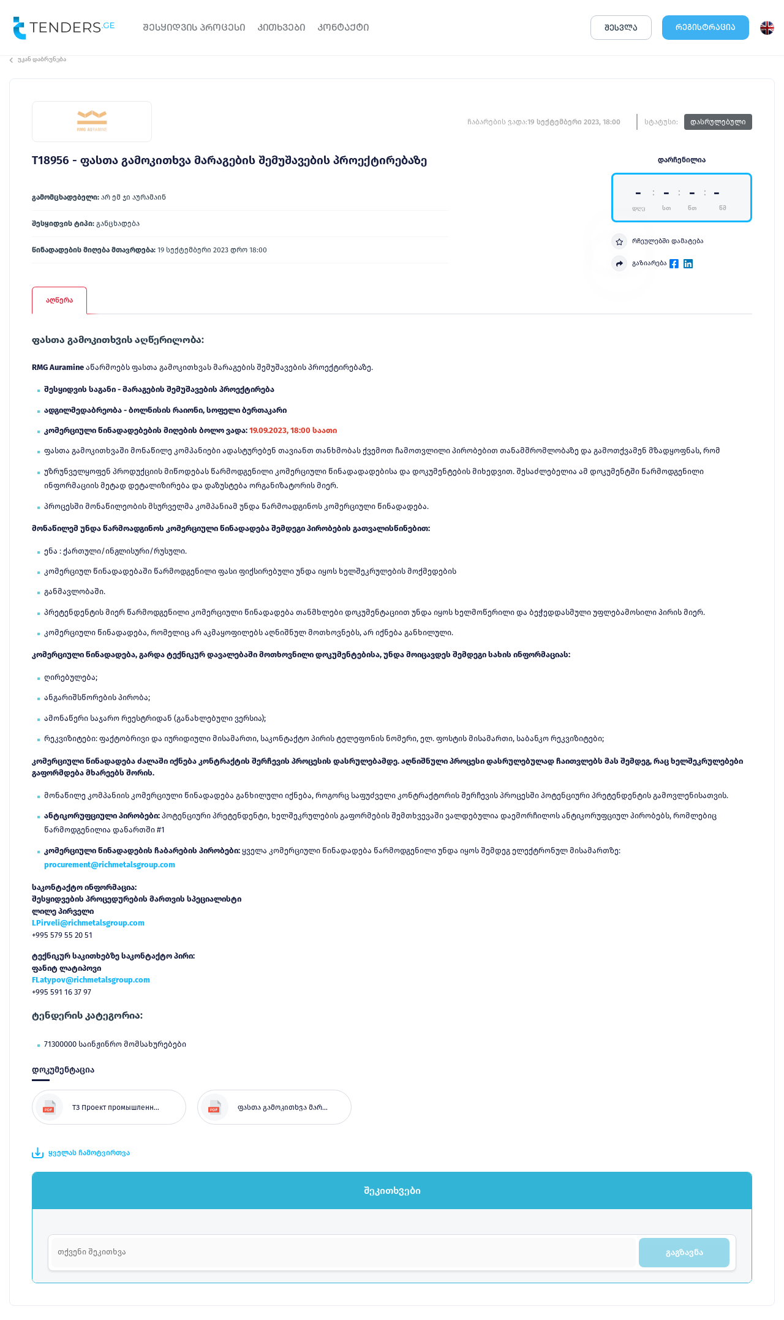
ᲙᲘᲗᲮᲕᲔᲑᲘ (281, 27)
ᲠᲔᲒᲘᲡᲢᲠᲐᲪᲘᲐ (706, 27)
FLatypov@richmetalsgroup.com (91, 979)
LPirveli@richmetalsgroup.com (88, 922)
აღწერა (59, 300)
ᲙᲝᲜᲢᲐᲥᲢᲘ (343, 27)
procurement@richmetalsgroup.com (109, 864)
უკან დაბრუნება (37, 59)
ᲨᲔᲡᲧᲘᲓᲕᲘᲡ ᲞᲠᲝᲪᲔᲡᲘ (194, 27)
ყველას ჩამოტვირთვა (81, 1152)
